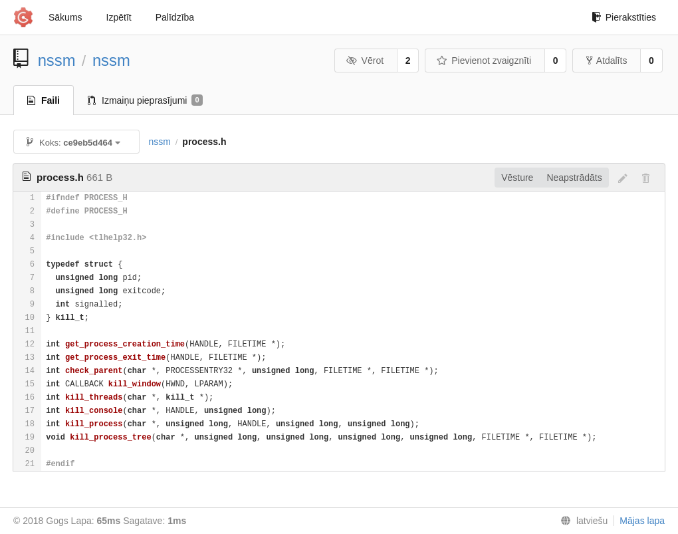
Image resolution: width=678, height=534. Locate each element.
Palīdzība (175, 17)
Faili (43, 100)
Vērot (365, 60)
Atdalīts (606, 60)
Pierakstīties (624, 17)
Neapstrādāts (574, 177)
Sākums (65, 17)
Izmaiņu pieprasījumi (145, 100)
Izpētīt (119, 17)
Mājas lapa (642, 520)
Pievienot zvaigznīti (484, 60)
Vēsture (517, 177)
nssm (57, 60)
